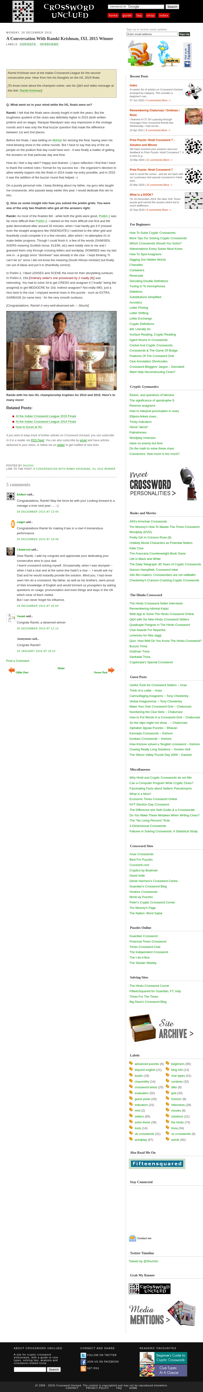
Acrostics (136, 302)
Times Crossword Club (145, 947)
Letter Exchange (141, 318)
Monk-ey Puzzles (141, 897)
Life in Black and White (145, 559)
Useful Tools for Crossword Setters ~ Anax (158, 685)
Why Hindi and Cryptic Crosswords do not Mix (161, 777)
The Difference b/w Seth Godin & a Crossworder (162, 810)
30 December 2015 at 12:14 (38, 628)
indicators (141, 1105)
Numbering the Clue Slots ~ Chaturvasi (156, 712)
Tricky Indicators (141, 422)
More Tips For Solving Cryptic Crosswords (158, 238)
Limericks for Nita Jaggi (145, 635)
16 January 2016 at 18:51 (36, 651)
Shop (150, 15)
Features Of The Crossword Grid (152, 356)
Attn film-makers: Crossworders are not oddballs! (163, 575)
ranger (21, 522)
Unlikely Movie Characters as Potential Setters (161, 543)
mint (138, 1110)
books (139, 1075)
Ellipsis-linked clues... (144, 416)
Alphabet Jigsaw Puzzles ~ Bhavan (153, 728)
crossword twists (146, 1087)
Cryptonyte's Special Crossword (151, 662)
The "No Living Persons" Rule (150, 820)
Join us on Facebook (100, 1361)
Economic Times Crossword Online (153, 799)
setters (139, 1116)
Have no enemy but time (146, 443)
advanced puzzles (147, 1064)
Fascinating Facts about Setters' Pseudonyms (161, 788)
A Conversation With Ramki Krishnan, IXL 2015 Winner (59, 38)
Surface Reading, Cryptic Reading (153, 334)
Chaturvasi (23, 549)
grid (173, 1093)
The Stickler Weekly (143, 963)
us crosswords (181, 1134)
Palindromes (138, 432)
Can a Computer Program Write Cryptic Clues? (161, 783)
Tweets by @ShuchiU (143, 1261)
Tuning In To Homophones (147, 286)
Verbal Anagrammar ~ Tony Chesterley (156, 701)
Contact (72, 1388)
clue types (178, 1075)
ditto (174, 1087)
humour (176, 1099)
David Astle (137, 875)
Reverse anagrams (142, 405)
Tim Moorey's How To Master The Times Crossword (164, 527)
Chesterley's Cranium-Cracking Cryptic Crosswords (164, 580)
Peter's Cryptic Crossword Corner (152, 902)
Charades (136, 265)
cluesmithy (142, 1081)
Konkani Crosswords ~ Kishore (150, 739)
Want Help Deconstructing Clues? (152, 372)
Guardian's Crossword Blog (148, 886)
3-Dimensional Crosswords (148, 826)
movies (176, 1110)
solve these (142, 1122)
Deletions (136, 291)
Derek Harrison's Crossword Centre (154, 881)
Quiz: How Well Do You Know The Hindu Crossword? (166, 641)
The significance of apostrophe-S (152, 400)
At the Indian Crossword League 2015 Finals (46, 416)
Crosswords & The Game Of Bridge (154, 350)
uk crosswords (144, 1134)
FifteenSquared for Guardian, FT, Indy (155, 991)
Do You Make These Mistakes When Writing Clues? (164, 815)
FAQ (139, 15)
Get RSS (90, 1368)
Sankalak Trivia (140, 657)
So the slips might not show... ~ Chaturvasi (158, 722)
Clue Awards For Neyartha (147, 630)
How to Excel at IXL (29, 427)
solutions (177, 1116)
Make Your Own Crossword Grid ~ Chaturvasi (160, 706)
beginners (178, 1064)
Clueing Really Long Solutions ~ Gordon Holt (160, 749)
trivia (174, 1128)
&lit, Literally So (140, 329)
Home (113, 15)
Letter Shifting (139, 313)
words (175, 1139)
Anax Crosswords (142, 854)
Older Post (18, 672)
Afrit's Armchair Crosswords (148, 521)
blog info (177, 1070)
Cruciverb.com (139, 865)
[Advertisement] (61, 57)
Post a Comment (17, 661)
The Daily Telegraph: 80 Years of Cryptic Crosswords (165, 564)
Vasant (21, 616)
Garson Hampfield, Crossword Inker (154, 569)
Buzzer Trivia (138, 646)
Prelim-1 (104, 216)
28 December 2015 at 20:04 (38, 605)
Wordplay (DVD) (141, 532)
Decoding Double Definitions (149, 281)
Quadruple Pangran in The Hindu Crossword (160, 625)
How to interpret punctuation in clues (154, 411)
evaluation (142, 1093)
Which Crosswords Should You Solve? (156, 243)
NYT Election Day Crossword (149, 804)
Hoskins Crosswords (143, 892)
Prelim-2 (41, 221)
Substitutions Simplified (145, 297)
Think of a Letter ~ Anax (146, 690)
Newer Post (104, 672)
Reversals (136, 275)
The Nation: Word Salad (146, 913)
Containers (137, 270)
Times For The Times (144, 996)
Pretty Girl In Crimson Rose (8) (150, 537)
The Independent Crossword (149, 952)
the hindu (177, 1122)
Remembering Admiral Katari (149, 608)
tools (138, 1128)
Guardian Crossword (144, 936)
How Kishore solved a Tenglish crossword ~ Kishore (165, 744)
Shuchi (28, 465)
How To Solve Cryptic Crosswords (153, 233)
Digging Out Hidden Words (148, 259)
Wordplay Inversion (143, 438)
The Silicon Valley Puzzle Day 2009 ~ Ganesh (161, 755)
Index (163, 15)
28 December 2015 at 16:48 (38, 539)
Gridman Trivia (140, 651)
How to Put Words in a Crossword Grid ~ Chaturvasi (165, 717)
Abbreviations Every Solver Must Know (156, 249)
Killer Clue (136, 548)
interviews (49, 44)
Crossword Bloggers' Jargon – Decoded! (157, 366)
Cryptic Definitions (142, 324)
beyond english (145, 1070)
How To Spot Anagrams (146, 254)
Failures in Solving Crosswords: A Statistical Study (164, 831)
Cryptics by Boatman (144, 870)
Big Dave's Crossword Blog (148, 1002)
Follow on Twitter (99, 1355)
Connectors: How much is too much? (154, 454)
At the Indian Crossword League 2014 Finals (46, 421)
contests (28, 44)
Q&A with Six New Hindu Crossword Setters (159, 619)
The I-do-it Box (140, 957)
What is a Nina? (140, 794)
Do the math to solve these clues (152, 448)
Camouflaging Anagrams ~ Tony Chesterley (159, 696)
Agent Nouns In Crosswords (149, 340)
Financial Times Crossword (148, 941)
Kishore (21, 494)
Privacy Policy (97, 1388)
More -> (166, 100)
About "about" (139, 427)
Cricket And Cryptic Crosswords (151, 345)
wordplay (141, 1139)
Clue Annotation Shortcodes (148, 361)
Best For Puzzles (141, 859)
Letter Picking (139, 307)
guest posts (142, 1099)
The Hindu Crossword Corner (149, 985)
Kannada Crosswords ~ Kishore (151, 733)
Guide (127, 15)
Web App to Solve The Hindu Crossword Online (162, 614)
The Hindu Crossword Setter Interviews (156, 603)
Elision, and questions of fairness (152, 395)
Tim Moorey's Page (143, 908)
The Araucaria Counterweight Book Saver (158, 553)
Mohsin (57, 140)
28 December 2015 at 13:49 (38, 511)
